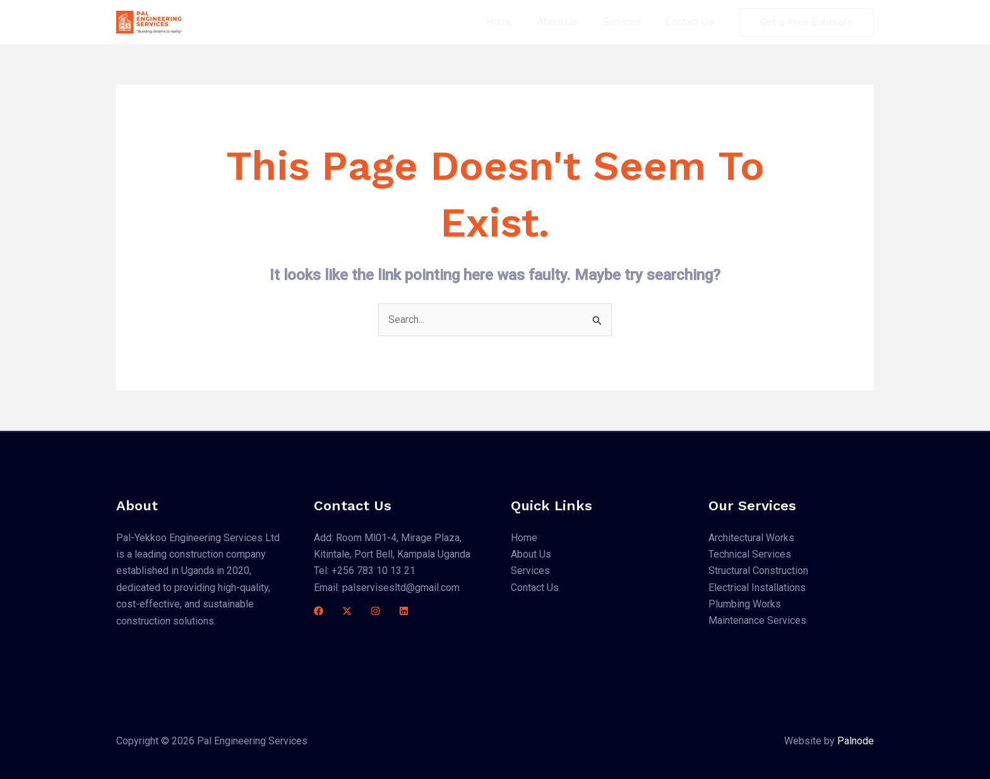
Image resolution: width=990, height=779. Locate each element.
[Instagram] (375, 611)
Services (628, 22)
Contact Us (692, 22)
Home (514, 22)
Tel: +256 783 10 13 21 (364, 571)
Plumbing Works (744, 604)
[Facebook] (318, 611)
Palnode (855, 741)
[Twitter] (347, 611)
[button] (806, 22)
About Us (568, 22)
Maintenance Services (757, 621)
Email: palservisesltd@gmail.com (387, 588)
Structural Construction (758, 571)
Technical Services (749, 554)
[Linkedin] (404, 611)
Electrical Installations (757, 588)
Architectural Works (751, 538)
